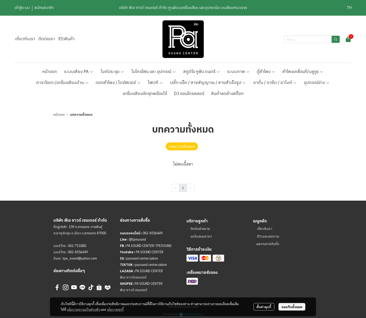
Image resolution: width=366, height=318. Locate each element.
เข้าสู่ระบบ (22, 8)
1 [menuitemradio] (183, 188)
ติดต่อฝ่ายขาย (200, 228)
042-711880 (77, 246)
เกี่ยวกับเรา (264, 228)
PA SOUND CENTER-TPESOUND (149, 246)
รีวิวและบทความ (268, 236)
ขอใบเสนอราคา (201, 236)
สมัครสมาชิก (44, 8)
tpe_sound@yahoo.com (79, 258)
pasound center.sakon (142, 258)
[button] (349, 8)
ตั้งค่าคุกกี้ (264, 307)
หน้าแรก (59, 114)
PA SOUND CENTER (149, 252)
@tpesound (137, 239)
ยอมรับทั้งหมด (292, 307)
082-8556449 (78, 252)
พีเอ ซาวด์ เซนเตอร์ (133, 290)
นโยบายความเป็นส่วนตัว (83, 309)
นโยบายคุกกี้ (115, 309)
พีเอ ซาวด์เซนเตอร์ (133, 277)
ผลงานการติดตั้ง (267, 244)
